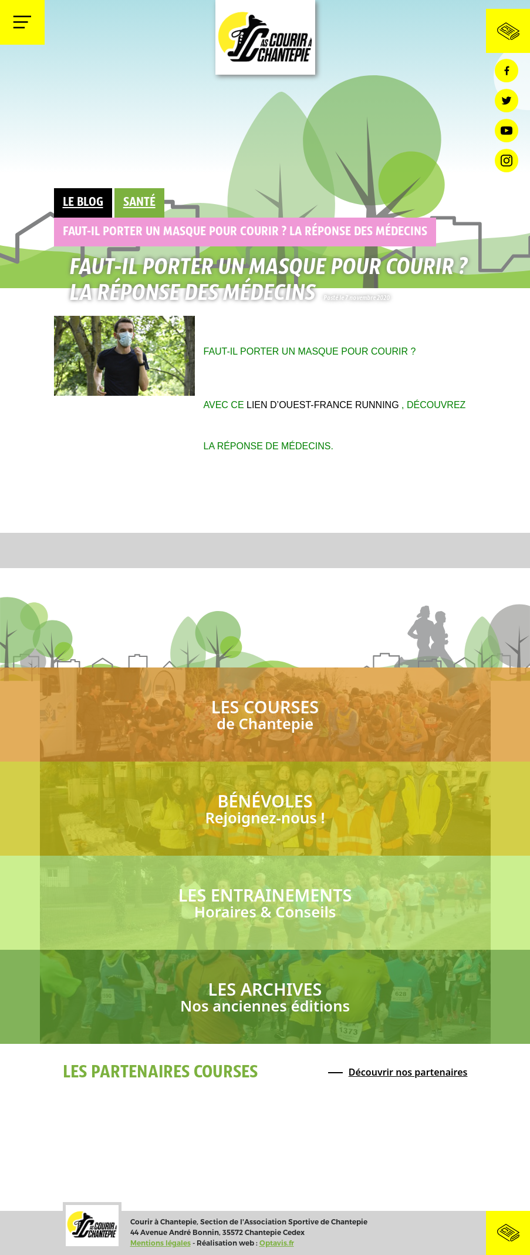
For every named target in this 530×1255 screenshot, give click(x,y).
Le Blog (83, 202)
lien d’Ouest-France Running (323, 405)
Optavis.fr (276, 1243)
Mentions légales (160, 1243)
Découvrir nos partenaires (408, 1072)
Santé (139, 202)
